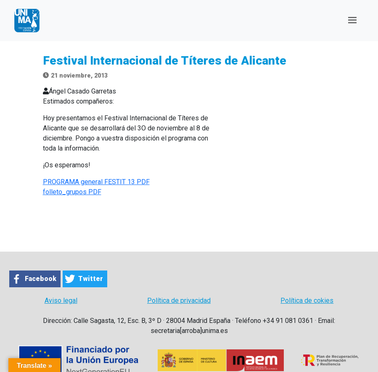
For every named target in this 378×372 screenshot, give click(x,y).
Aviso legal (61, 300)
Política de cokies (306, 300)
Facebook (40, 279)
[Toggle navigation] (352, 20)
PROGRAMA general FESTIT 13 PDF (96, 182)
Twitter (90, 279)
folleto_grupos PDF (72, 192)
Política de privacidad (179, 300)
